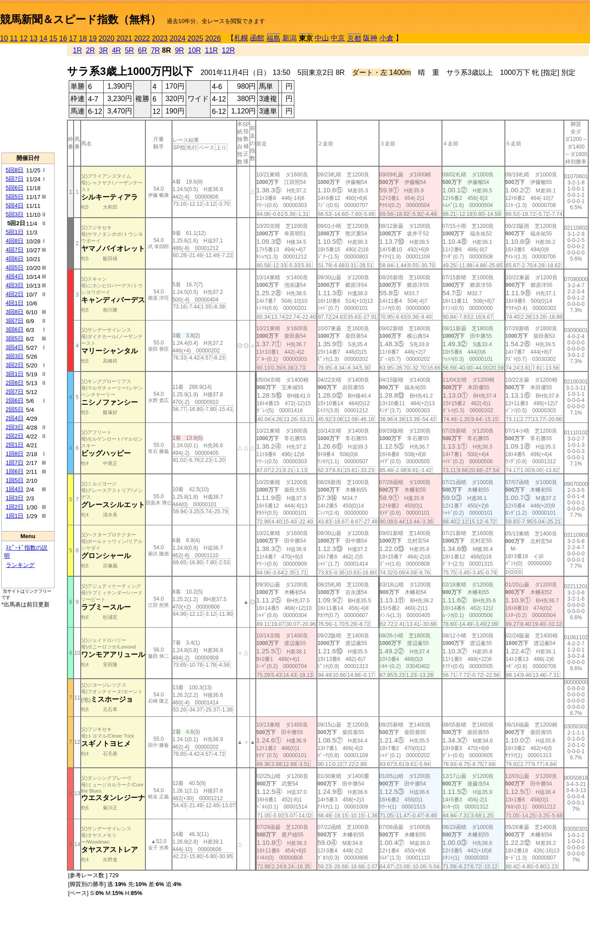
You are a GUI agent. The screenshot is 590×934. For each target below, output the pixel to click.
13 (34, 38)
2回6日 (14, 400)
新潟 (289, 38)
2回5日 (14, 409)
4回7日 (14, 249)
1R (77, 50)
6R (142, 50)
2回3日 (14, 427)
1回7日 (14, 462)
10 (4, 38)
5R (129, 50)
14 (43, 38)
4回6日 (14, 258)
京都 (354, 38)
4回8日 (14, 241)
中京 (338, 38)
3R (103, 50)
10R (194, 50)
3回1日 (14, 374)
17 (73, 38)
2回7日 (14, 391)
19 (93, 38)
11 (14, 38)
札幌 (241, 38)
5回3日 (14, 214)
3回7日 (14, 320)
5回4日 (14, 205)
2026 (213, 38)
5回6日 (14, 187)
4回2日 (14, 294)
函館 (257, 38)
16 (63, 38)
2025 (195, 38)
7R (155, 50)
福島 (273, 38)
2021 (125, 38)
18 (83, 38)
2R (90, 50)
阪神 (370, 38)
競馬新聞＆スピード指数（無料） (80, 19)
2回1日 (14, 445)
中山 (322, 38)
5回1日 (14, 232)
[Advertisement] (28, 98)
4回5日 (14, 267)
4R (116, 50)
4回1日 (14, 303)
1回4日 (14, 489)
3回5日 (14, 338)
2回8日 (14, 382)
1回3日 (14, 498)
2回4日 (14, 418)
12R (228, 50)
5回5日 (14, 196)
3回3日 (14, 356)
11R (211, 50)
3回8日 (14, 312)
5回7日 (14, 179)
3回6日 (14, 329)
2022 (142, 38)
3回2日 (14, 365)
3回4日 (14, 347)
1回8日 (14, 453)
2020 (107, 38)
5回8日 (14, 170)
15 (53, 38)
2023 (160, 38)
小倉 (386, 38)
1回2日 (14, 507)
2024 (178, 38)
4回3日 (14, 285)
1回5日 (14, 480)
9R (179, 50)
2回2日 (14, 436)
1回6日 (14, 471)
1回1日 (14, 515)
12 (24, 38)
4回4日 (14, 276)
